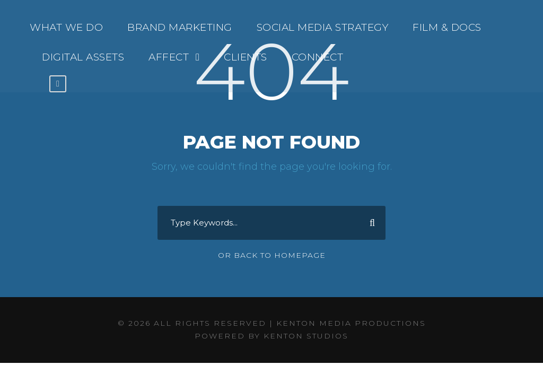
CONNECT (318, 57)
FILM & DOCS (447, 27)
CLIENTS (245, 57)
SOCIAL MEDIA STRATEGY (323, 27)
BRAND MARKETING (179, 27)
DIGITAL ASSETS (83, 57)
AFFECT (168, 57)
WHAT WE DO (66, 27)
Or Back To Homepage (272, 255)
